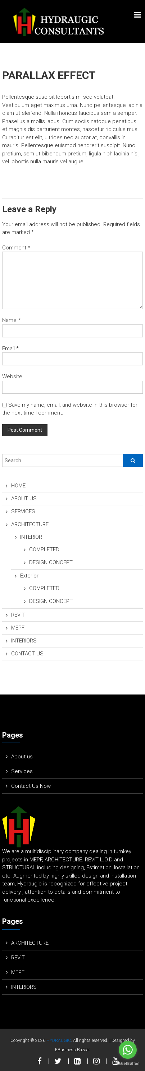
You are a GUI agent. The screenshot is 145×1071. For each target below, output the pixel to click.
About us (22, 756)
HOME (18, 485)
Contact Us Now (31, 786)
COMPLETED (44, 549)
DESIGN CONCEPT (51, 562)
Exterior (29, 575)
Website (12, 376)
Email (10, 348)
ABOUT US (24, 498)
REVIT (18, 615)
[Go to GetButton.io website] (127, 1063)
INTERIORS (24, 640)
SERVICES (23, 511)
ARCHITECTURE (30, 524)
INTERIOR (31, 537)
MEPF (17, 628)
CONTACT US (27, 653)
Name (11, 320)
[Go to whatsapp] (128, 1050)
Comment (16, 247)
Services (22, 771)
